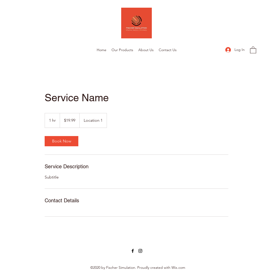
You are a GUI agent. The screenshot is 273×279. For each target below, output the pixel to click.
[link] (61, 141)
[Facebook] (132, 250)
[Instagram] (140, 250)
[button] (253, 49)
